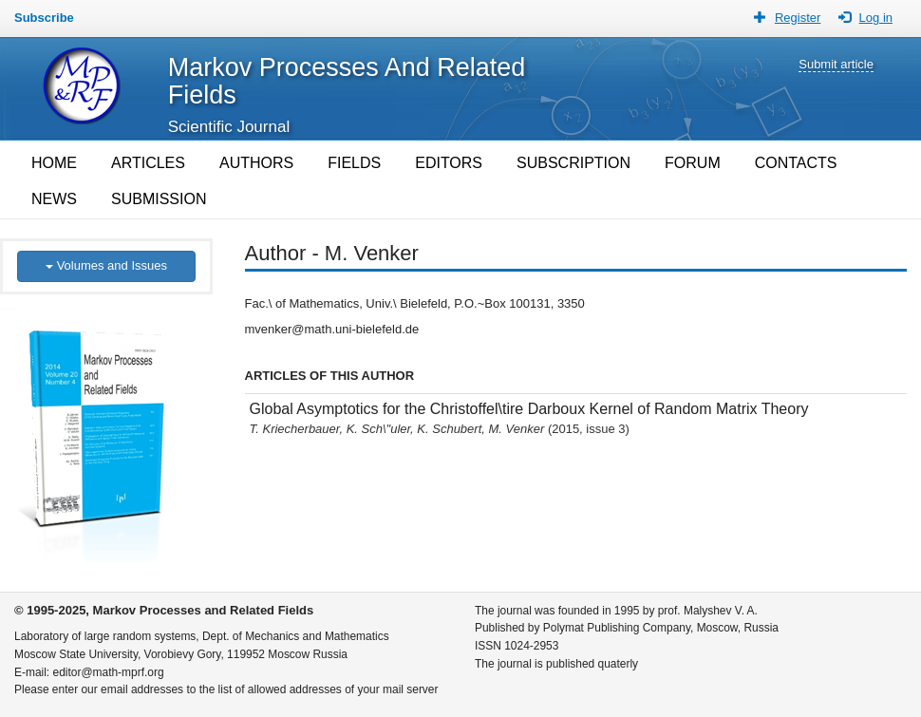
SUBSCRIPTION (573, 163)
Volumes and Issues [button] (106, 265)
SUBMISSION (158, 199)
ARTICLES (148, 163)
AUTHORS (256, 163)
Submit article (836, 64)
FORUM (693, 163)
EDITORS (448, 163)
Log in (876, 17)
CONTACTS (796, 163)
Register (797, 17)
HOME (54, 163)
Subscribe (44, 17)
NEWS (54, 199)
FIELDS (354, 163)
